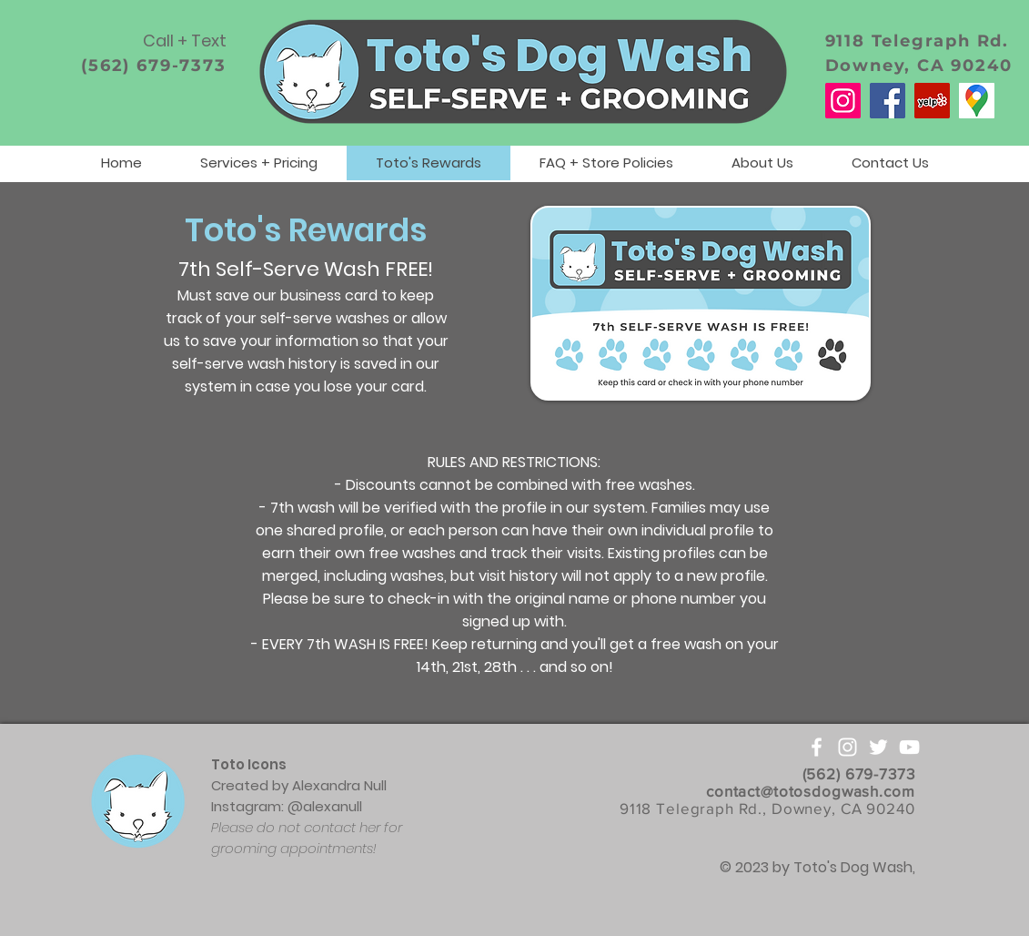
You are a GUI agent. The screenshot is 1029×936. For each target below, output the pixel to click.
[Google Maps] (976, 100)
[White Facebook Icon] (816, 747)
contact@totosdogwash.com (810, 790)
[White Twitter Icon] (878, 747)
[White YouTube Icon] (909, 747)
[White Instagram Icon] (847, 747)
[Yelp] (932, 100)
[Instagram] (843, 100)
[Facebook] (887, 100)
